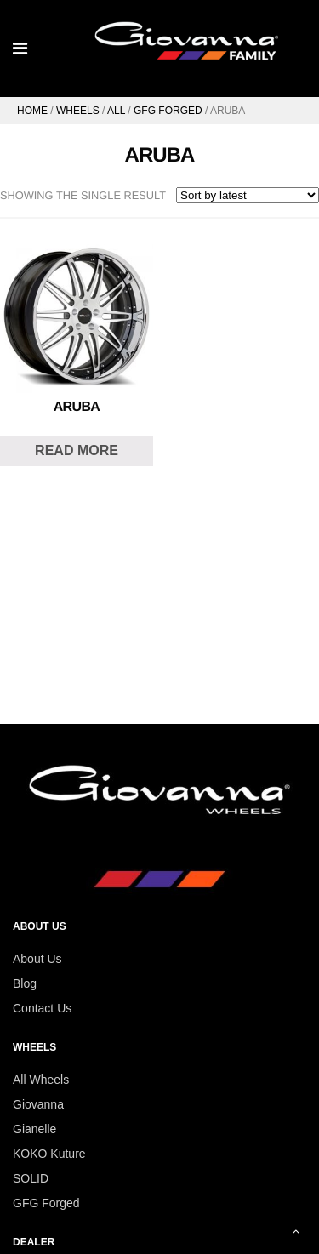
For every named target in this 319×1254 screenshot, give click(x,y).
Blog (25, 983)
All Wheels (41, 1079)
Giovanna (38, 1104)
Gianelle (34, 1129)
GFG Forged (168, 111)
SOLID (30, 1178)
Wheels (78, 111)
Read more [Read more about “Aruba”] (76, 450)
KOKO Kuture (49, 1153)
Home (32, 111)
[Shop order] (247, 195)
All (116, 111)
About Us (37, 959)
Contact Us (42, 1008)
